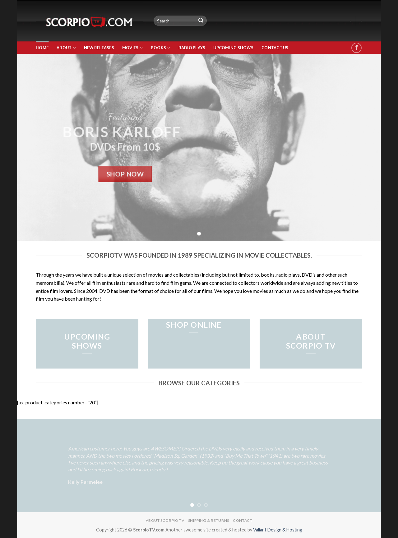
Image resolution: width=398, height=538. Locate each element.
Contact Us (275, 47)
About (66, 48)
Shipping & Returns (208, 520)
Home (42, 47)
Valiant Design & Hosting (277, 529)
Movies (132, 48)
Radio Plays (192, 47)
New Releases (99, 47)
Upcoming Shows (233, 47)
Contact (242, 520)
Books (160, 48)
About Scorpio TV (165, 520)
